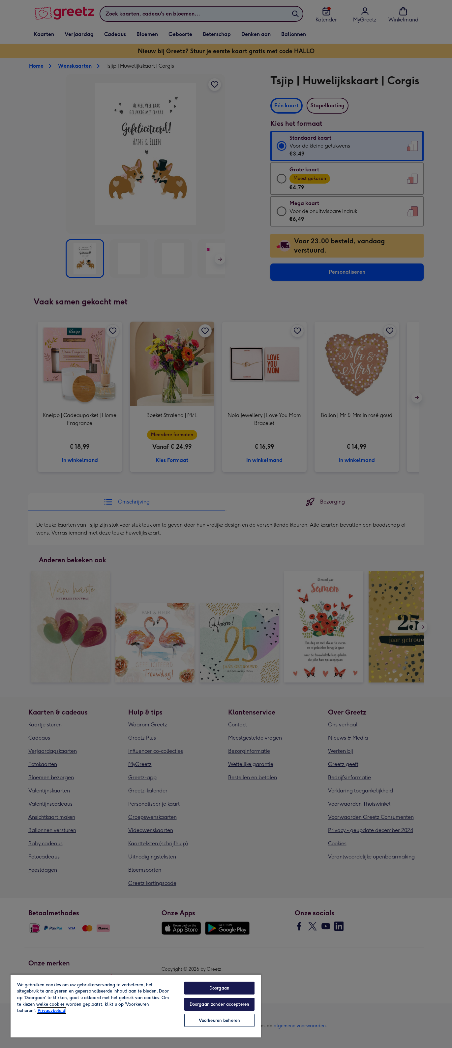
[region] (136, 1005)
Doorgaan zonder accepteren (219, 1004)
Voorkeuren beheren (219, 1020)
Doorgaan (219, 988)
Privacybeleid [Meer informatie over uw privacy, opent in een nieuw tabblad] (51, 1010)
